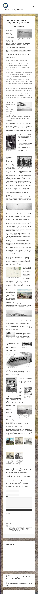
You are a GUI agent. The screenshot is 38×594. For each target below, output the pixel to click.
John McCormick (15, 535)
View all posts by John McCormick (15, 530)
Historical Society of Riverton (14, 10)
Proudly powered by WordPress (11, 592)
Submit (19, 510)
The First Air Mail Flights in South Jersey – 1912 (10, 42)
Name (9, 489)
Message (8, 496)
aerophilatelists (18, 263)
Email (9, 492)
